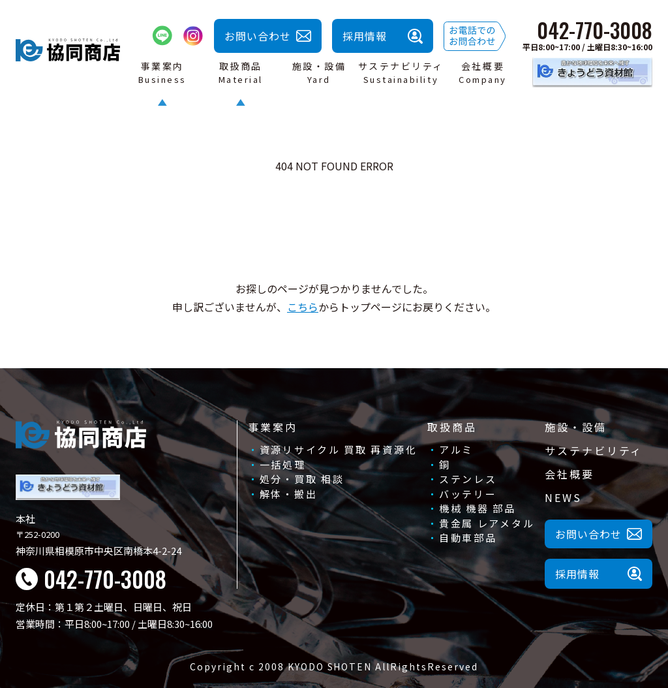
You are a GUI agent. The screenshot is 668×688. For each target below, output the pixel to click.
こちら (302, 307)
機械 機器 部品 (477, 508)
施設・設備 (575, 427)
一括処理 (283, 464)
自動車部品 (468, 537)
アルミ (456, 449)
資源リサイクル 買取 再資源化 (339, 449)
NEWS (563, 497)
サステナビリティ (594, 450)
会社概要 (569, 474)
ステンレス (468, 479)
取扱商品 (452, 427)
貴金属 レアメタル (486, 523)
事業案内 (272, 427)
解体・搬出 (289, 494)
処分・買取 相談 (302, 479)
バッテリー (468, 494)
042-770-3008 (594, 30)
